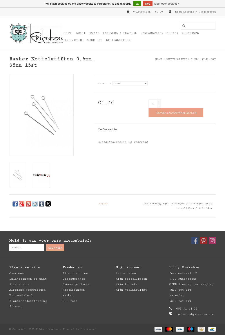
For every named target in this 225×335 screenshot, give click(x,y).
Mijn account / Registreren (192, 11)
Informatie (107, 129)
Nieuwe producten (77, 284)
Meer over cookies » (167, 3)
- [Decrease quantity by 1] (159, 105)
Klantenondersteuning (28, 301)
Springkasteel (118, 40)
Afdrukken (205, 208)
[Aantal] (153, 104)
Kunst (80, 33)
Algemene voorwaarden (27, 290)
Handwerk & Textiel (120, 33)
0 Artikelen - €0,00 (145, 11)
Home (68, 33)
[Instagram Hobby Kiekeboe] (212, 240)
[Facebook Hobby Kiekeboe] (194, 240)
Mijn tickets (127, 284)
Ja (137, 3)
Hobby (94, 33)
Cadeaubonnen (151, 33)
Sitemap (15, 306)
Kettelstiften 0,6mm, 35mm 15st (191, 59)
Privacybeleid (20, 295)
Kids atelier (20, 284)
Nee (147, 3)
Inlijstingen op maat (28, 279)
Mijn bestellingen (131, 279)
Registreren (126, 273)
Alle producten (75, 273)
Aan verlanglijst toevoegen (165, 203)
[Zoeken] (198, 26)
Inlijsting (73, 40)
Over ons (94, 40)
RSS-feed (70, 301)
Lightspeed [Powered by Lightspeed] (88, 329)
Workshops (190, 33)
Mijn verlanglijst (131, 290)
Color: (104, 83)
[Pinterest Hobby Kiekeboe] (203, 240)
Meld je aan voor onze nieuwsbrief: (50, 240)
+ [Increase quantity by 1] (159, 101)
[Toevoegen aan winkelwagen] (176, 112)
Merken (172, 33)
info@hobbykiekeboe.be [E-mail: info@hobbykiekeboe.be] (195, 314)
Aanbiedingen (74, 290)
